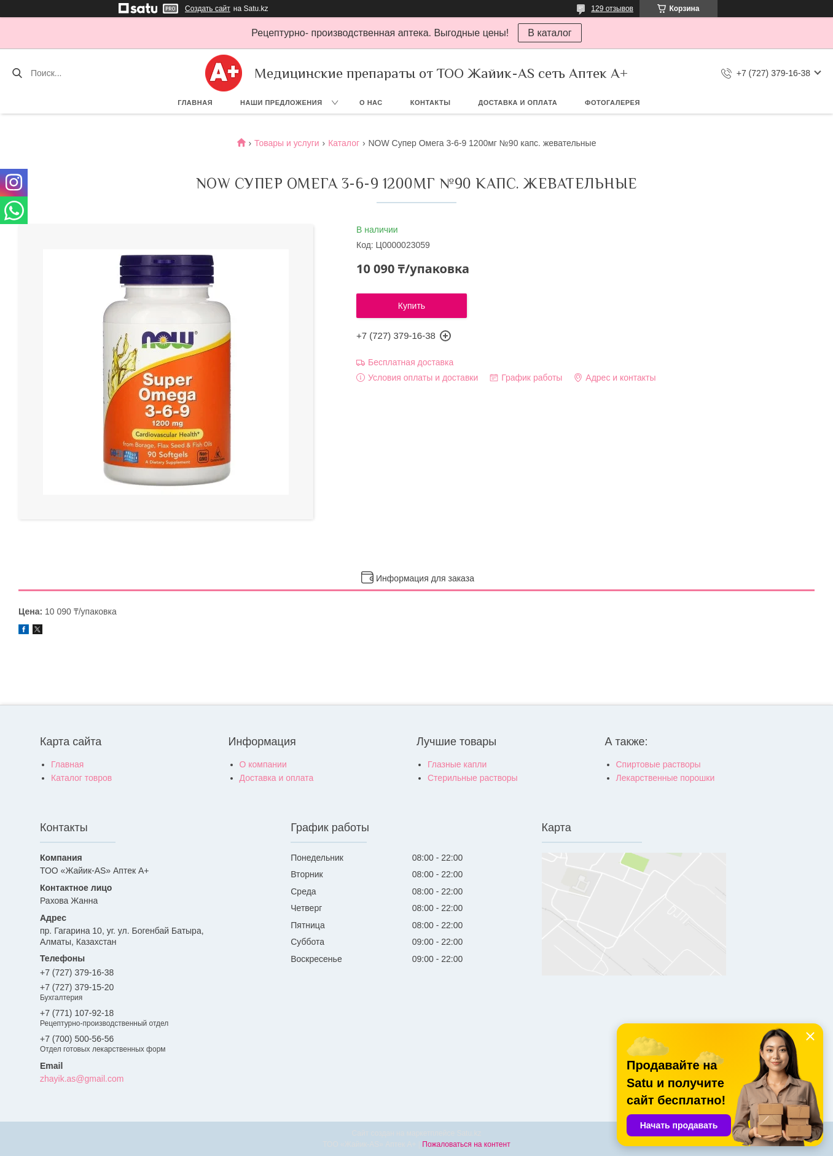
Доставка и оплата (517, 102)
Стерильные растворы (473, 778)
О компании (263, 764)
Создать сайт (207, 8)
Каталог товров (81, 778)
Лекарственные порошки (665, 778)
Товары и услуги (286, 143)
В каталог (549, 33)
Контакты (430, 102)
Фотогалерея (612, 102)
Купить (411, 306)
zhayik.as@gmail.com (81, 1079)
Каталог (343, 143)
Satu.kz (468, 1133)
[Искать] (17, 73)
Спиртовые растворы (658, 764)
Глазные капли (457, 764)
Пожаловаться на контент (466, 1144)
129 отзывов (612, 8)
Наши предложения (281, 102)
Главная (195, 102)
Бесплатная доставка (410, 362)
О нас (371, 102)
